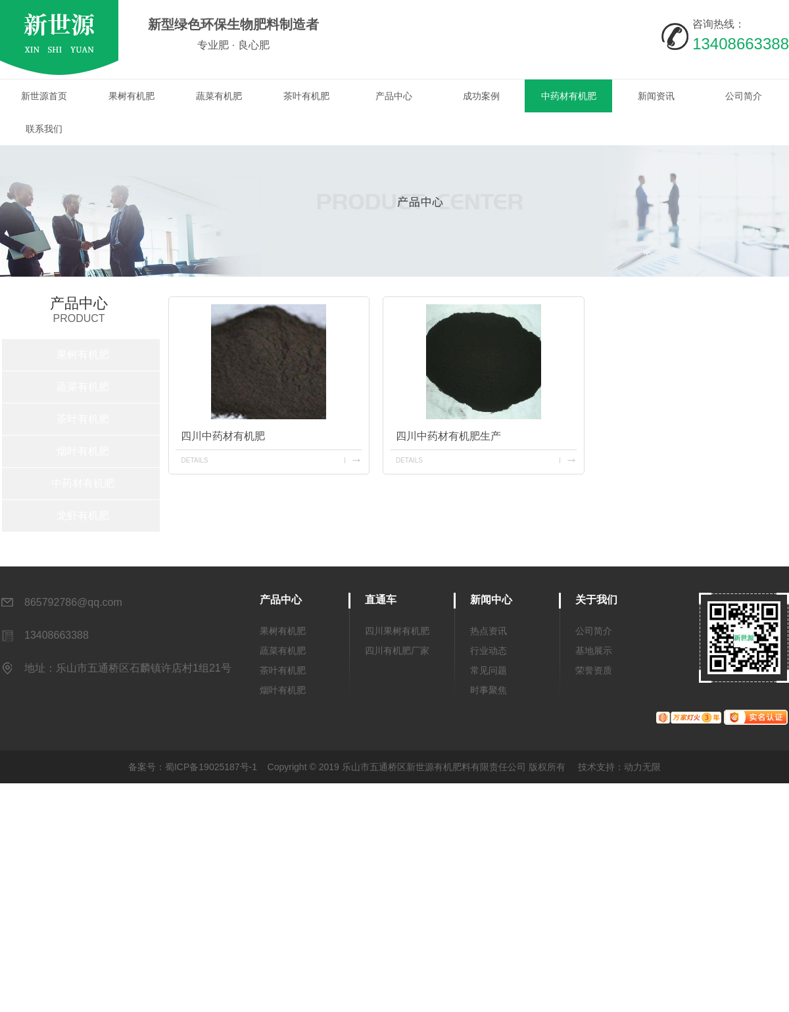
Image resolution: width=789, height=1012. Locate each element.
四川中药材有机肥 (223, 436)
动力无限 (642, 767)
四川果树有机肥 (397, 631)
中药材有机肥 (568, 96)
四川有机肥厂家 (397, 650)
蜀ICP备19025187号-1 (211, 767)
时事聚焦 (488, 690)
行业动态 (488, 650)
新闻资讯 (656, 96)
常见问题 (488, 670)
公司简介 (743, 96)
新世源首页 (44, 96)
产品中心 (393, 96)
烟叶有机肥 (83, 451)
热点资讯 (488, 631)
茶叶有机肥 (306, 96)
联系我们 (44, 129)
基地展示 (593, 650)
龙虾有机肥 (83, 515)
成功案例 (481, 96)
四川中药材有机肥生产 (448, 436)
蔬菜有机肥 (219, 96)
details (194, 460)
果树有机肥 (131, 96)
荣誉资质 (593, 670)
